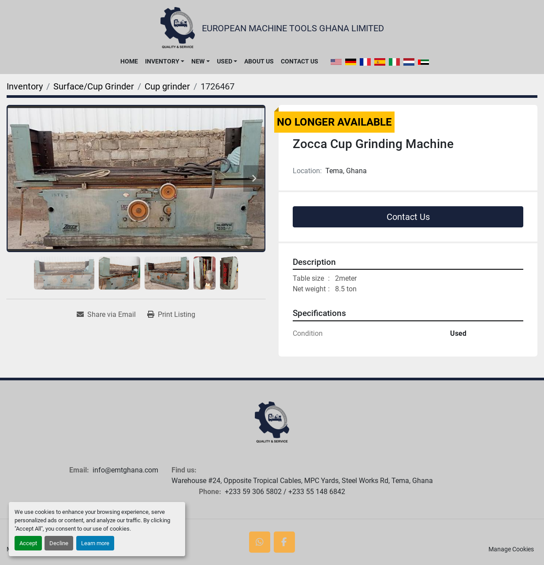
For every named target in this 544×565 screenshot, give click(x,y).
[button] (164, 61)
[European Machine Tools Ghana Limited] (272, 422)
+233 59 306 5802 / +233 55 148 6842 (285, 491)
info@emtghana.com (125, 470)
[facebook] (284, 542)
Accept (28, 543)
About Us (259, 61)
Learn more (95, 543)
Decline (58, 543)
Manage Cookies (511, 549)
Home (129, 61)
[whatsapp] (259, 542)
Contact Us (299, 61)
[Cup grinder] (167, 86)
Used (224, 61)
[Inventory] (25, 86)
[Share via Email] (106, 314)
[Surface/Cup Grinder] (93, 86)
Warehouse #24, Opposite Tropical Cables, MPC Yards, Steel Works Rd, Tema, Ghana (302, 480)
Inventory (162, 61)
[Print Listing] (171, 314)
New (198, 61)
